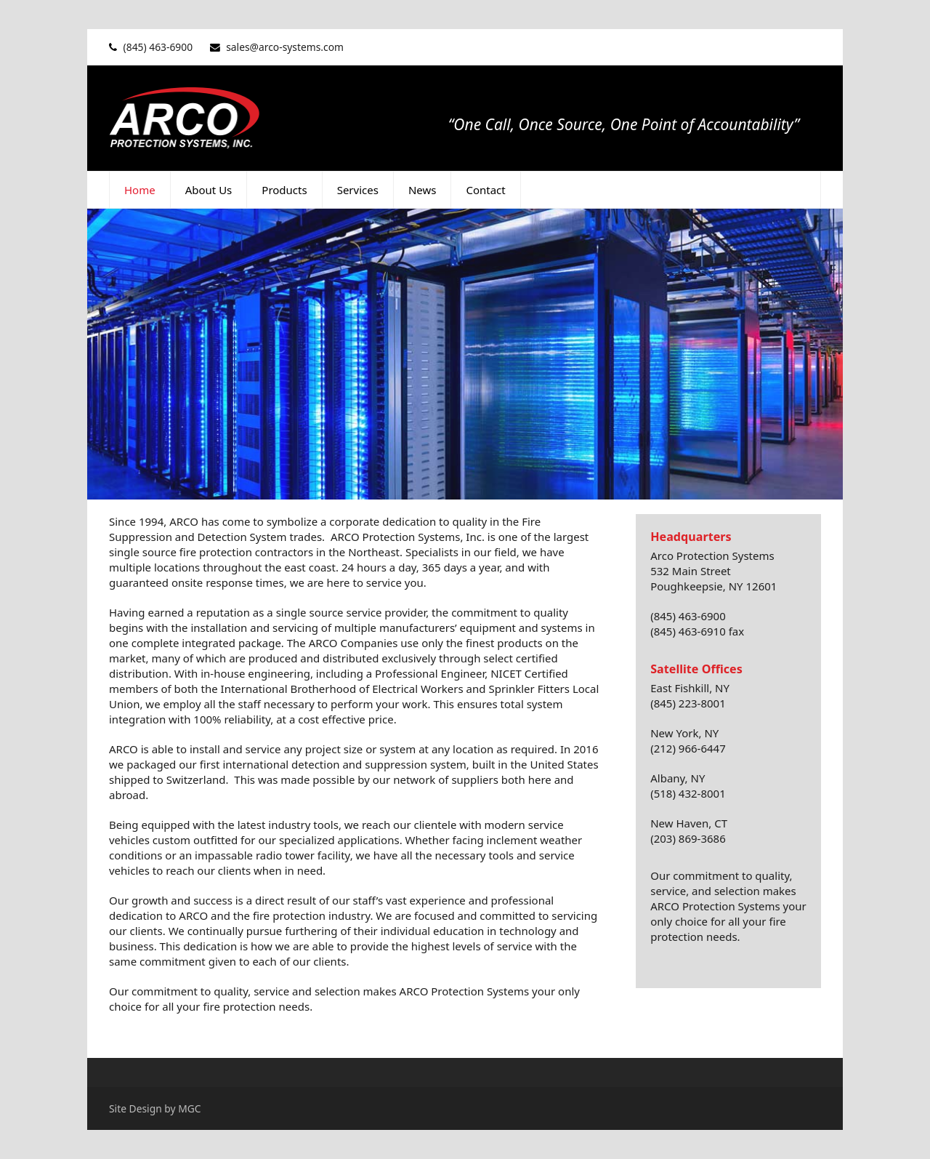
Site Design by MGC (155, 1108)
